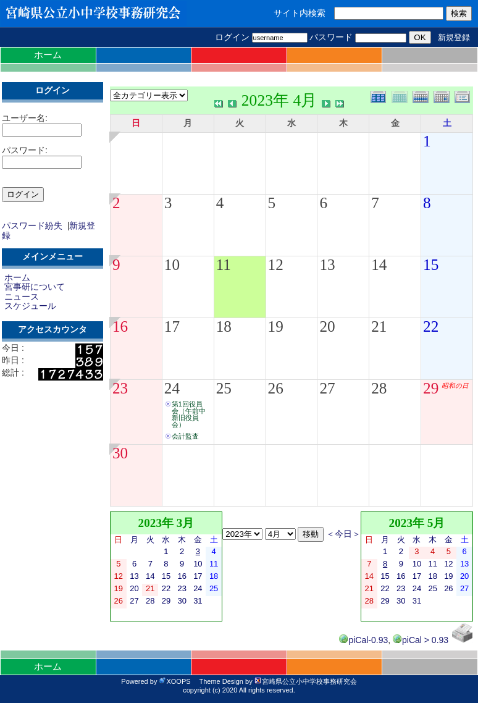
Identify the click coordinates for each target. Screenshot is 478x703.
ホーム (48, 54)
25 (224, 388)
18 (224, 326)
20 (327, 326)
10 (172, 264)
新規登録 (454, 37)
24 (172, 388)
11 (223, 264)
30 (120, 453)
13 (327, 264)
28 (379, 388)
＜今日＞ (343, 534)
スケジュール (30, 306)
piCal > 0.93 (420, 640)
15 (430, 264)
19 (275, 326)
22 (430, 326)
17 (172, 326)
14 (379, 264)
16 (120, 326)
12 (275, 264)
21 (379, 326)
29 (430, 388)
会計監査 (185, 436)
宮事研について (34, 287)
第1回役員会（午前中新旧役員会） (189, 414)
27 (327, 388)
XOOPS (174, 681)
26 (275, 388)
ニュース (21, 296)
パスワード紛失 (32, 225)
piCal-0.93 (363, 640)
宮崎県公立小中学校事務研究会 (305, 681)
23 (120, 388)
